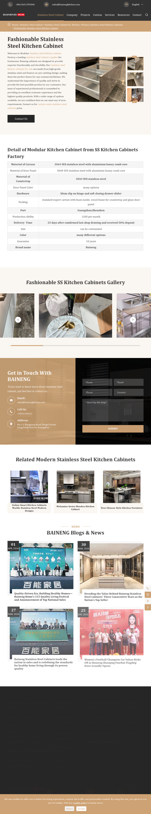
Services (110, 14)
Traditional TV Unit (63, 765)
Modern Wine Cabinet (20, 759)
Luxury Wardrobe (62, 732)
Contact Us (21, 118)
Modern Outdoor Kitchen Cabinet (104, 750)
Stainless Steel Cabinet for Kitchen (62, 24)
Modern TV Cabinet (63, 760)
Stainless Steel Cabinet (50, 14)
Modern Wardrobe (62, 715)
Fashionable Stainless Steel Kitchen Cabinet (36, 28)
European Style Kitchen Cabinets (26, 729)
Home (15, 24)
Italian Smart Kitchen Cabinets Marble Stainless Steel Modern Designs (29, 510)
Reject (69, 808)
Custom (97, 14)
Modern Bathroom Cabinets (101, 715)
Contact (137, 14)
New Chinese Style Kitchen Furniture (122, 509)
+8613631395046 (25, 4)
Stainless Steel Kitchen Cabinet (45, 53)
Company (72, 14)
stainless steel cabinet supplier (42, 57)
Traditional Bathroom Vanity (102, 732)
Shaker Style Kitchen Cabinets (25, 740)
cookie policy (80, 802)
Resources (124, 14)
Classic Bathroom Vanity (99, 721)
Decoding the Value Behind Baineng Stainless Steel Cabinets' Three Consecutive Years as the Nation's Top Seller (113, 599)
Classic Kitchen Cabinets (22, 724)
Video (131, 737)
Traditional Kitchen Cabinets (24, 735)
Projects (85, 14)
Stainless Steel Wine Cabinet (29, 749)
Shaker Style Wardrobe (65, 721)
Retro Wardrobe (61, 737)
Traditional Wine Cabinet (22, 764)
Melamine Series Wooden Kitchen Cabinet (75, 509)
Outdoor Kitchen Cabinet (104, 741)
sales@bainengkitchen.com (66, 4)
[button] (134, 102)
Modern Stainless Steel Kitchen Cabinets (102, 24)
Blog (131, 743)
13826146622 (22, 413)
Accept (81, 808)
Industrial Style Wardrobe (67, 726)
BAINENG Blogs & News (75, 533)
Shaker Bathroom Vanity (99, 726)
